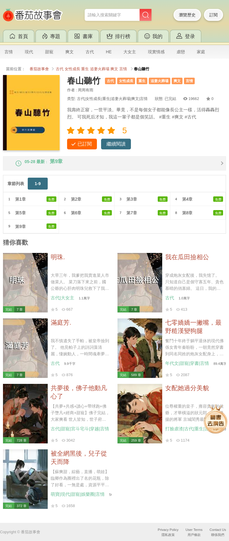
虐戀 (181, 51)
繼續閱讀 (116, 143)
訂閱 (213, 14)
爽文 (69, 51)
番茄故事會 (39, 69)
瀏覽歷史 (187, 14)
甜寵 (49, 51)
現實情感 (156, 51)
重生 (85, 69)
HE (109, 51)
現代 (29, 51)
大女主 (129, 51)
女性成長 (72, 69)
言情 (8, 51)
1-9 (38, 189)
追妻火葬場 (99, 69)
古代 (90, 51)
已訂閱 (85, 143)
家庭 (201, 51)
